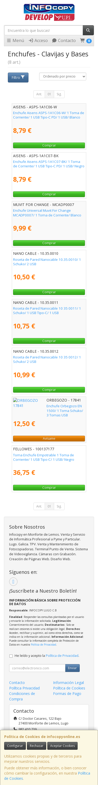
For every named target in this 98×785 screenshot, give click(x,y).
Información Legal (68, 682)
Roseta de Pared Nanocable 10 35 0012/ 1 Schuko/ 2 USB (47, 359)
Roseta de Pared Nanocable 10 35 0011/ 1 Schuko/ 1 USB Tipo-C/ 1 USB (47, 310)
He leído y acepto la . (47, 655)
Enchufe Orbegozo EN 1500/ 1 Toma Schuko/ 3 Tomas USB (42, 408)
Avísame (49, 438)
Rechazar (36, 745)
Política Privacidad (24, 688)
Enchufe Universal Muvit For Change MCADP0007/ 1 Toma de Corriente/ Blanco (47, 212)
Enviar (72, 668)
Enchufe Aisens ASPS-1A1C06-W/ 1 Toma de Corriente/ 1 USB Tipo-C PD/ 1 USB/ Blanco (48, 115)
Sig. (59, 94)
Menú (15, 40)
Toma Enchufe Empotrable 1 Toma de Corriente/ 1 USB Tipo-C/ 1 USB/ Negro (43, 457)
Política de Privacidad (43, 644)
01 (49, 94)
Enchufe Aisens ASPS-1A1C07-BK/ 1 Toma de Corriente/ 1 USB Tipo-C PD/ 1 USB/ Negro (48, 163)
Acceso (38, 40)
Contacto (64, 40)
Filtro (18, 77)
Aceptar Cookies (62, 745)
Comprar (49, 145)
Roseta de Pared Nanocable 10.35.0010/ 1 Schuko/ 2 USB (47, 261)
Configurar (15, 745)
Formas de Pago (67, 693)
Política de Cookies (69, 688)
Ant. (39, 94)
